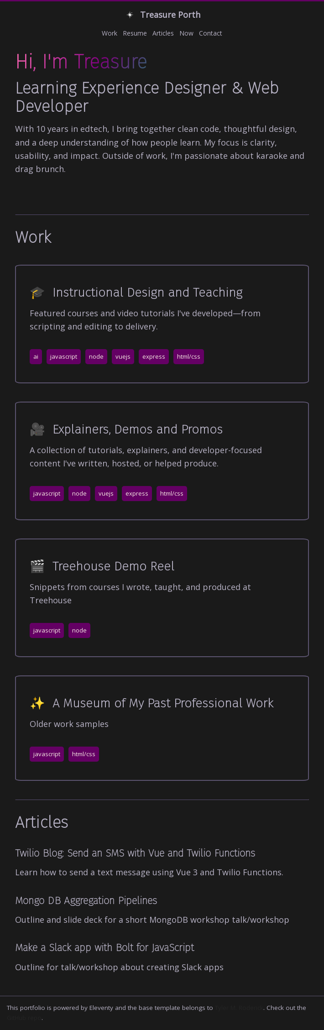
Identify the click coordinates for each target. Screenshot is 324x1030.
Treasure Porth (162, 15)
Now (186, 33)
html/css (188, 356)
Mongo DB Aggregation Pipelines (86, 900)
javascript (63, 356)
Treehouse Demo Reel (102, 566)
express (153, 356)
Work (109, 33)
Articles (163, 33)
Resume (135, 33)
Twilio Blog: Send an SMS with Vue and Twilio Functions (135, 853)
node (96, 356)
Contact (210, 33)
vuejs (123, 356)
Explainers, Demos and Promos (126, 429)
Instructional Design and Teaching (136, 292)
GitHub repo (24, 1018)
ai (35, 356)
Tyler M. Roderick (239, 1008)
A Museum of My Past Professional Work (151, 703)
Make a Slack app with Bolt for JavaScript (104, 947)
